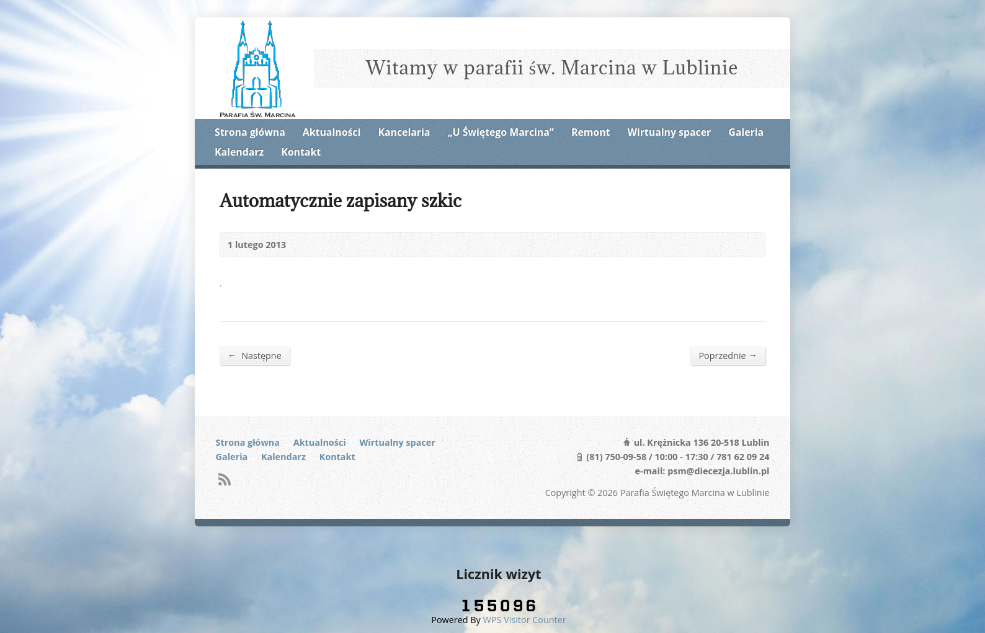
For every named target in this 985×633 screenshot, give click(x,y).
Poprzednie (727, 355)
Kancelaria (404, 132)
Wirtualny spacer (669, 132)
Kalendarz (239, 152)
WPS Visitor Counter (524, 620)
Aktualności (331, 132)
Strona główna (250, 132)
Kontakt (301, 152)
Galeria (746, 132)
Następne (255, 355)
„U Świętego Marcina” (501, 132)
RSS (224, 479)
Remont (590, 132)
